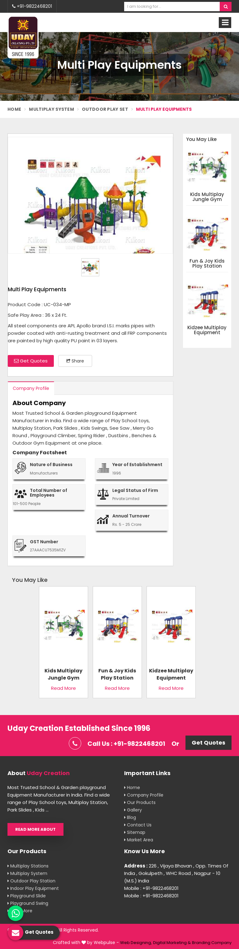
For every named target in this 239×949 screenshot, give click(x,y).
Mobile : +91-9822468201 (151, 888)
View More (19, 911)
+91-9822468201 (32, 6)
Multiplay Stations (28, 866)
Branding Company (212, 943)
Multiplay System (51, 109)
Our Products (140, 802)
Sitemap (134, 832)
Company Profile (31, 388)
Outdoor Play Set (105, 109)
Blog (130, 817)
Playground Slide (26, 896)
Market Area (138, 840)
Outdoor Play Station (31, 881)
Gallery (133, 810)
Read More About (35, 829)
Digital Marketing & (172, 943)
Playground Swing (27, 903)
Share (75, 361)
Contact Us (138, 825)
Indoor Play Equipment (33, 888)
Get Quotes (31, 361)
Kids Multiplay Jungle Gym (207, 197)
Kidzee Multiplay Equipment (207, 330)
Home (14, 109)
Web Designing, (136, 943)
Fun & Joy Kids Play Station (207, 264)
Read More (63, 688)
